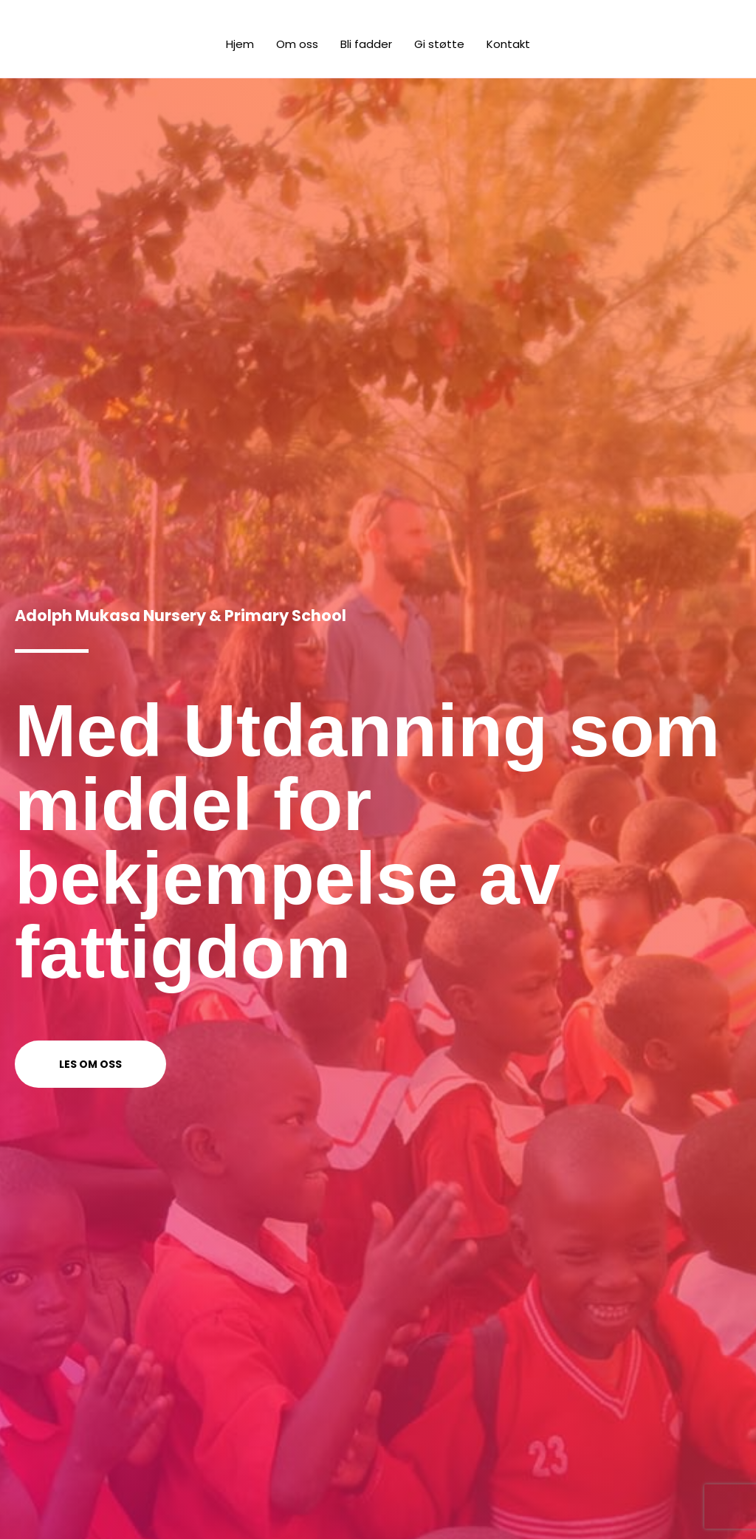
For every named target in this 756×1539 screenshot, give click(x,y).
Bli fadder (366, 44)
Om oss (297, 44)
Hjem (240, 44)
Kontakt (508, 44)
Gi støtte (439, 44)
